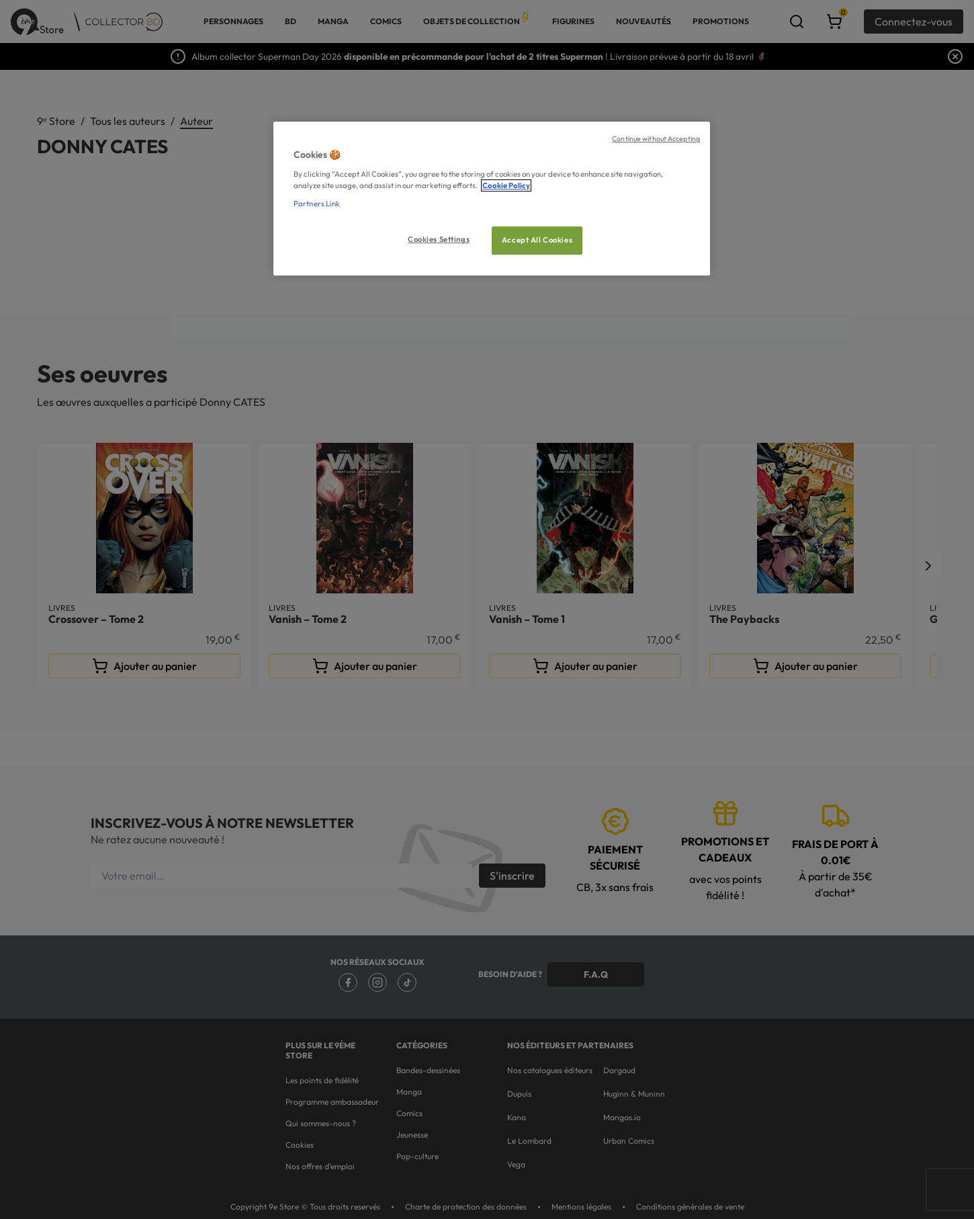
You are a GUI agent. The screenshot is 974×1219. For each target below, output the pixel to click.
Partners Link (317, 203)
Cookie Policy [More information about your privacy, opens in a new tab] (506, 185)
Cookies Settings (439, 239)
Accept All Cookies (537, 240)
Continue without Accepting (656, 138)
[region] (491, 199)
